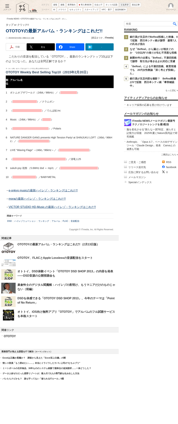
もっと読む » (171, 90)
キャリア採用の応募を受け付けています (149, 105)
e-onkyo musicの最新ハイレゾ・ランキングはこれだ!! (43, 190)
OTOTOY (10, 336)
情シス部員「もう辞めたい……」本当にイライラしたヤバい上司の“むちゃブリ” (41, 363)
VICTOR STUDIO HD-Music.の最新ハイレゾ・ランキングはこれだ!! (52, 206)
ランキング (43, 221)
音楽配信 (75, 221)
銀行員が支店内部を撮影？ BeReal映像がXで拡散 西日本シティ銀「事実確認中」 (153, 82)
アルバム (56, 221)
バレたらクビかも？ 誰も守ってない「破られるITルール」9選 (33, 378)
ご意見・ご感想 (137, 162)
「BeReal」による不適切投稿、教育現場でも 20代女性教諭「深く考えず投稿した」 (153, 70)
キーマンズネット (43, 352)
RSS (168, 162)
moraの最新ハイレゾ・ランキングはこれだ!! (37, 198)
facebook (171, 167)
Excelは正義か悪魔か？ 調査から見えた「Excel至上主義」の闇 (34, 358)
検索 (175, 23)
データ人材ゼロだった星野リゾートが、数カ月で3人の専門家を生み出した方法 (41, 373)
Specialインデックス (140, 182)
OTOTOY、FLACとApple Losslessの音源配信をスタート (55, 257)
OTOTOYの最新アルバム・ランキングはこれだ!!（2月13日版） (58, 244)
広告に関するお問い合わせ (143, 172)
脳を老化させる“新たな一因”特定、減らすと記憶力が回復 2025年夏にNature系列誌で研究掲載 (152, 133)
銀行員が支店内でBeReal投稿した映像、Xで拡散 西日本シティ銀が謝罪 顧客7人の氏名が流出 (154, 40)
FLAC (65, 221)
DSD (9, 221)
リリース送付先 (137, 167)
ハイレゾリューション (25, 221)
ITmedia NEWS (13, 19)
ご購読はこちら (168, 154)
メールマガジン (137, 177)
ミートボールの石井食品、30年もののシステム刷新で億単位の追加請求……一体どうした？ (47, 368)
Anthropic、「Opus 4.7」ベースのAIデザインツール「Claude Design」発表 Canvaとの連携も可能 (152, 145)
